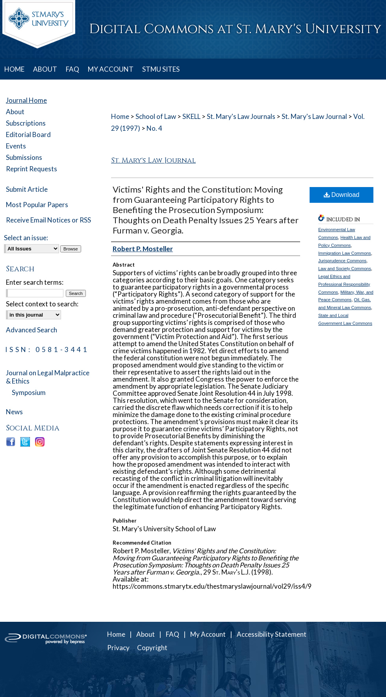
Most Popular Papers (37, 204)
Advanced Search (31, 330)
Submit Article (27, 189)
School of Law (155, 116)
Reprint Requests (31, 169)
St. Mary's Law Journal (314, 116)
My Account (208, 634)
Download (342, 194)
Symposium (29, 392)
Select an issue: (26, 238)
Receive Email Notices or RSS (48, 220)
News (14, 412)
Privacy (118, 647)
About (15, 112)
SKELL (191, 116)
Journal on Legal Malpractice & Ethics (47, 377)
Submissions (24, 157)
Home (120, 116)
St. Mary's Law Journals (241, 116)
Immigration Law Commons (344, 253)
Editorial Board (28, 134)
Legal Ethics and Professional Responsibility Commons (344, 284)
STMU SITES (161, 69)
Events (16, 146)
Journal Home (26, 100)
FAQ (172, 634)
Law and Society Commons (344, 268)
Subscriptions (26, 123)
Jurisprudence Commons (342, 260)
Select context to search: (42, 304)
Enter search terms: (34, 282)
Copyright (152, 647)
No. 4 (154, 128)
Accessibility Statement (271, 634)
